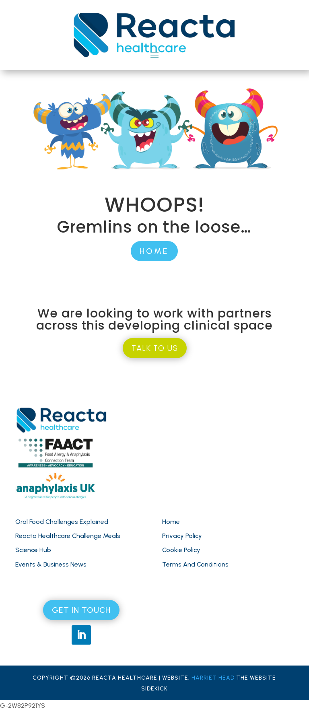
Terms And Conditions (195, 564)
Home (171, 522)
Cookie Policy (181, 550)
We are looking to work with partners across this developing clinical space (154, 319)
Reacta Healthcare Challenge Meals (67, 536)
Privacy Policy (182, 536)
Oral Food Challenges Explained (61, 522)
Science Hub (33, 550)
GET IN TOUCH (81, 610)
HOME (154, 251)
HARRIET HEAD (213, 677)
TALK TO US (155, 348)
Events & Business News (51, 564)
